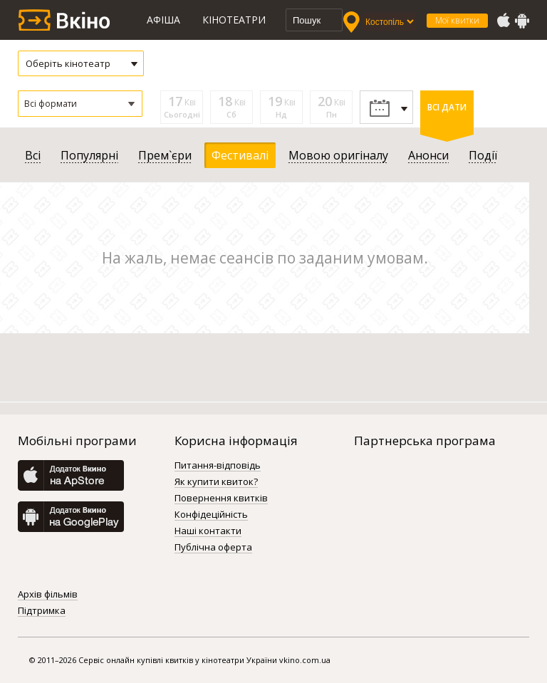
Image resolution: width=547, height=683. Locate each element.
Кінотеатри (234, 19)
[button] (80, 103)
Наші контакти (207, 531)
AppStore (503, 20)
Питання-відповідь (217, 465)
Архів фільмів (48, 594)
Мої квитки (457, 20)
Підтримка (42, 611)
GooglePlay (522, 20)
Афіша (163, 19)
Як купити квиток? (216, 482)
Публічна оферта (213, 547)
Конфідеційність (211, 515)
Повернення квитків (221, 498)
